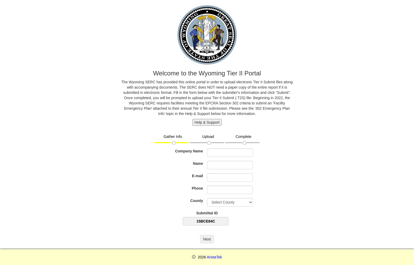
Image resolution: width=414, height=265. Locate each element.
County (196, 201)
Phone (197, 188)
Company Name (189, 151)
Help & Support (207, 122)
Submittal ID (207, 213)
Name (198, 163)
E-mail (197, 176)
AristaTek (214, 257)
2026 (201, 257)
